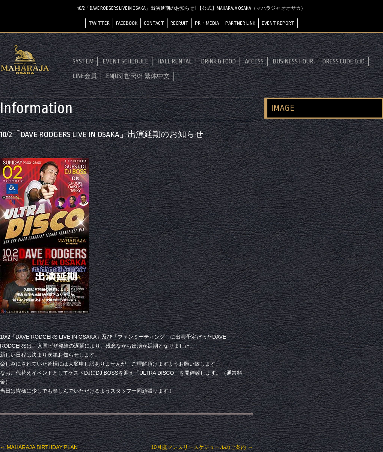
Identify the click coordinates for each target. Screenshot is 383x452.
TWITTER (99, 23)
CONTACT (154, 23)
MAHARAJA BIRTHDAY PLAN (39, 447)
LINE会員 (84, 76)
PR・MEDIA (207, 23)
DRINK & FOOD (218, 61)
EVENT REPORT (278, 23)
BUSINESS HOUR (293, 61)
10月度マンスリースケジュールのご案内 (202, 447)
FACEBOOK (126, 23)
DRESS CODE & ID (343, 61)
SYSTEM (82, 61)
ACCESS (254, 61)
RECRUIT (179, 23)
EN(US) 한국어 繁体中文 (138, 76)
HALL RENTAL (174, 61)
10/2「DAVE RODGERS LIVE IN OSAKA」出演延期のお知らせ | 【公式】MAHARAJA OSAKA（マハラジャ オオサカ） (191, 8)
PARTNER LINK (240, 23)
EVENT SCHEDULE (125, 61)
